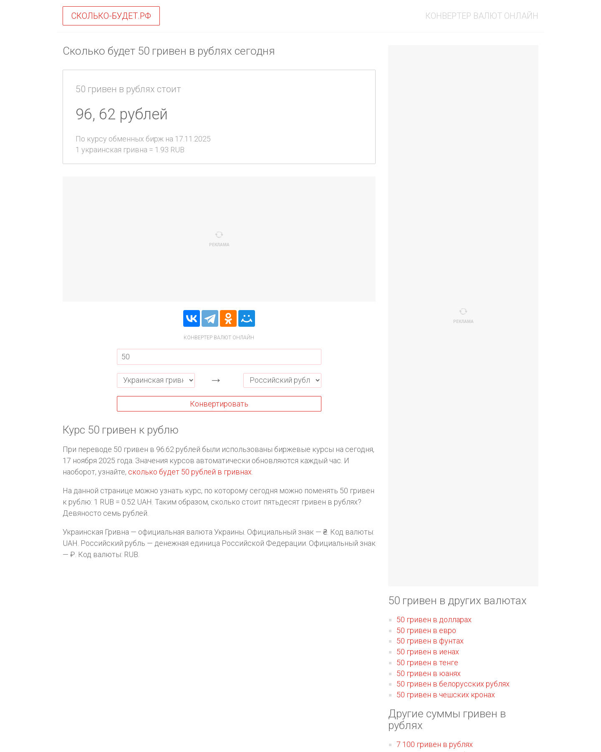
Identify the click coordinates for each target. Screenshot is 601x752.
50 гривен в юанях (428, 673)
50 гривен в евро (426, 630)
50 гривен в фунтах (430, 640)
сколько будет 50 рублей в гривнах (190, 471)
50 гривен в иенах (427, 651)
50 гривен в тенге (427, 662)
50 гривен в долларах (434, 619)
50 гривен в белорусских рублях (453, 683)
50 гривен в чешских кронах (445, 694)
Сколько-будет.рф (111, 16)
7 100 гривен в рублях (434, 744)
